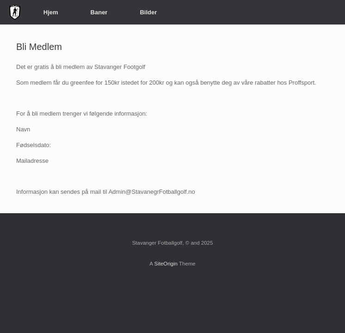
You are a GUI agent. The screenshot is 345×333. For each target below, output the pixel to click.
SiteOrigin (166, 263)
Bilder (148, 12)
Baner (99, 12)
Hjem (50, 12)
